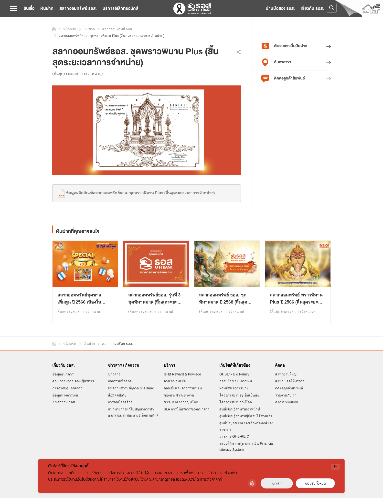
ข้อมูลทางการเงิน (65, 395)
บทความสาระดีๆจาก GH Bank (131, 388)
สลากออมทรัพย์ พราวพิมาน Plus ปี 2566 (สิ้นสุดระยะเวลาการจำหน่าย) (296, 299)
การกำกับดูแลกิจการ (67, 388)
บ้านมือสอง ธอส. (280, 8)
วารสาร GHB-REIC (234, 436)
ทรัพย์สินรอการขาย (233, 388)
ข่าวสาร (114, 374)
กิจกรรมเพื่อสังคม (121, 381)
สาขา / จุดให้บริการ (290, 381)
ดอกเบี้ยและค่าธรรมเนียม (183, 388)
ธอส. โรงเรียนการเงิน (235, 381)
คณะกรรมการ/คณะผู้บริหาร (73, 381)
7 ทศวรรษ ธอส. (64, 402)
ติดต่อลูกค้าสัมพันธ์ (283, 78)
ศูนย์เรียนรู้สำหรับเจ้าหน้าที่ (239, 409)
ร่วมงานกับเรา (286, 395)
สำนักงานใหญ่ (286, 374)
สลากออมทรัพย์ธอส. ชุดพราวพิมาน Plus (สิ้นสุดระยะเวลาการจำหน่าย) (111, 36)
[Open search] (332, 8)
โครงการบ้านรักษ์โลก (235, 402)
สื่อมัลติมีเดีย (117, 395)
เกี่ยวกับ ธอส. (312, 8)
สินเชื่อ (29, 8)
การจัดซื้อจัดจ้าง (120, 402)
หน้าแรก (54, 29)
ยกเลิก (276, 483)
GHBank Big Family (234, 374)
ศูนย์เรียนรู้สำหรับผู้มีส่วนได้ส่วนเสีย (246, 416)
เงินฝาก (46, 8)
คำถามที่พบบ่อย (286, 402)
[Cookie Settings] (252, 483)
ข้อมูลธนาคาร (63, 374)
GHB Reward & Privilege (182, 374)
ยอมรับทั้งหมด (315, 483)
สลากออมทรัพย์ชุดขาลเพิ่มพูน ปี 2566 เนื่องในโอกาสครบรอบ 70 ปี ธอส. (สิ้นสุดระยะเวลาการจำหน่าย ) (85, 299)
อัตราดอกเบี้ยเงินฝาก (284, 46)
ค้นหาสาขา (276, 62)
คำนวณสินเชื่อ (175, 381)
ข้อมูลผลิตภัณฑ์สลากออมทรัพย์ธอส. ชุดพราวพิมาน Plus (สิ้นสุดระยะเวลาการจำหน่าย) (135, 193)
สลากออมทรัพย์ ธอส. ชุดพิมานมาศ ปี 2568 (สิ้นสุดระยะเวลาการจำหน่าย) (223, 299)
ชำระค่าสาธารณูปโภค (181, 402)
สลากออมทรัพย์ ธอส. (78, 8)
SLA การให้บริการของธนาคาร (187, 409)
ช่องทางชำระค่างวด (179, 395)
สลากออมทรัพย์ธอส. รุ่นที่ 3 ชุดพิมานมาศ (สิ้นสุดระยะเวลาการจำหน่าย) (154, 299)
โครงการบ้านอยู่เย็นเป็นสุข (239, 395)
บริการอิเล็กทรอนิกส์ (120, 8)
